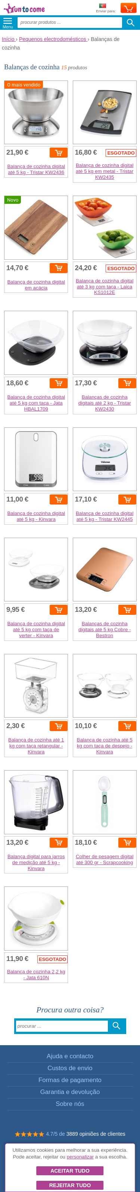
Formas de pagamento (70, 1080)
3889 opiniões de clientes (95, 1134)
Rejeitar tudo (70, 1185)
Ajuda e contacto (70, 1056)
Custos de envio (69, 1068)
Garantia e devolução (70, 1091)
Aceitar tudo (70, 1171)
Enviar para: (106, 8)
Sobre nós (70, 1103)
